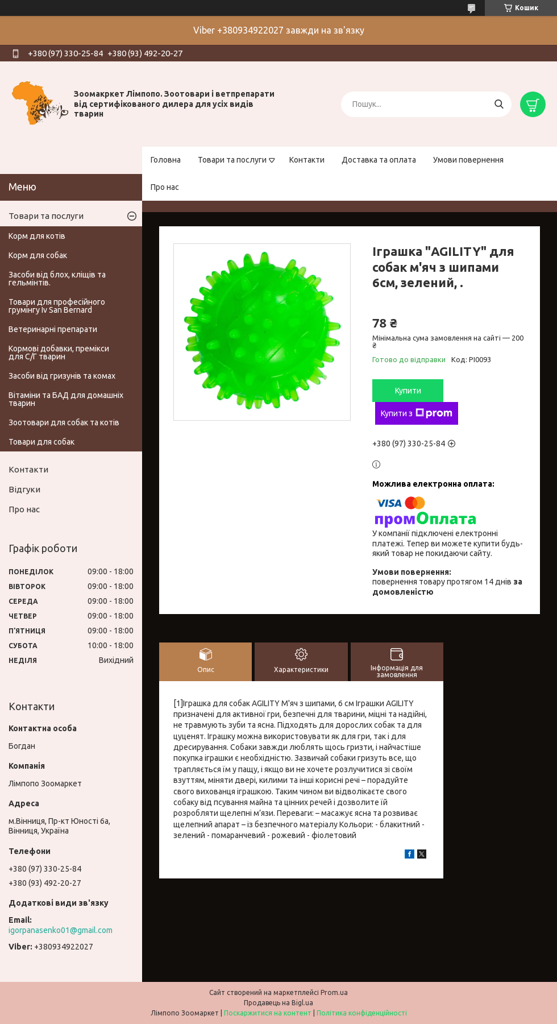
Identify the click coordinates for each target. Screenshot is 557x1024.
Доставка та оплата (379, 159)
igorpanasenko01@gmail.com (61, 930)
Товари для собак (41, 441)
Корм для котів (37, 236)
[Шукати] (499, 104)
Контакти (307, 159)
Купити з (416, 413)
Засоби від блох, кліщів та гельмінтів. (57, 278)
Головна (166, 159)
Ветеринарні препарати (53, 329)
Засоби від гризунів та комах (62, 375)
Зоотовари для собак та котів (64, 422)
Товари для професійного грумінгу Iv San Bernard (57, 305)
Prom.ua (334, 992)
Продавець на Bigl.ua (278, 1002)
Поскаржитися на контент (267, 1013)
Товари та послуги (232, 159)
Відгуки (24, 489)
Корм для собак (38, 255)
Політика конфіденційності (362, 1013)
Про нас (165, 187)
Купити (408, 390)
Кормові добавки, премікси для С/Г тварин (59, 352)
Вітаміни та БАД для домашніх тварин (66, 399)
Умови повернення (468, 159)
